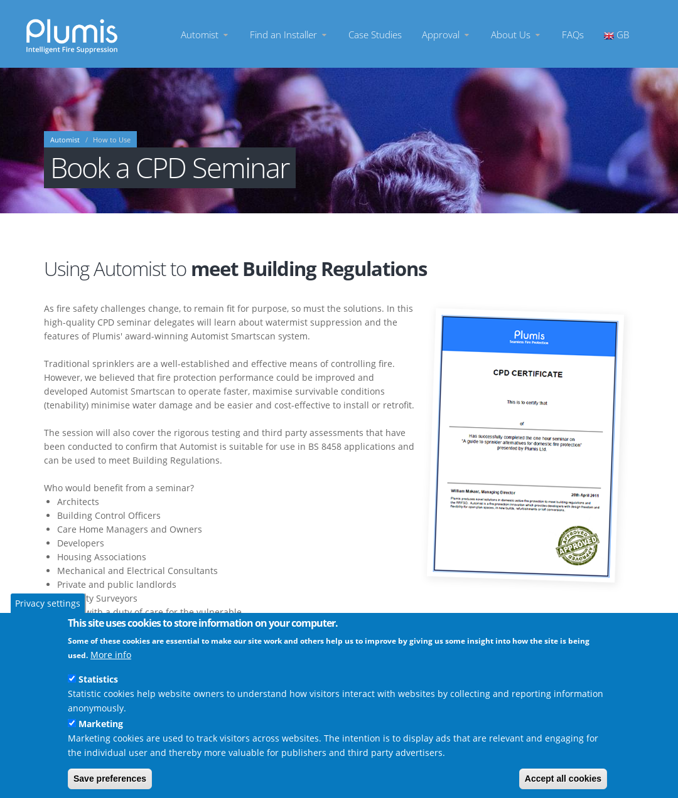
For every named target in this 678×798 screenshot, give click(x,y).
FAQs (573, 34)
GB (616, 34)
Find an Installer (289, 34)
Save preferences (109, 779)
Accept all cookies (563, 779)
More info (110, 655)
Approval (446, 34)
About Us (516, 34)
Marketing (100, 724)
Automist (205, 34)
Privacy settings (47, 603)
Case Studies (375, 34)
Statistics (98, 679)
